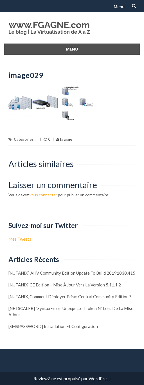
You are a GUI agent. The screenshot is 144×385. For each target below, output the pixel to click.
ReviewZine (44, 378)
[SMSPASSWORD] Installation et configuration (53, 326)
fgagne (64, 139)
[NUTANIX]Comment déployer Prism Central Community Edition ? (69, 296)
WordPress (100, 378)
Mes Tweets (19, 239)
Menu (119, 6)
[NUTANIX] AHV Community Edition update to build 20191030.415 (71, 272)
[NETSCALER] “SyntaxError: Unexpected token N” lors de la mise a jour (70, 311)
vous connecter (43, 194)
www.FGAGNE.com (49, 25)
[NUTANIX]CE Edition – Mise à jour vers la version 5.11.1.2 (64, 284)
